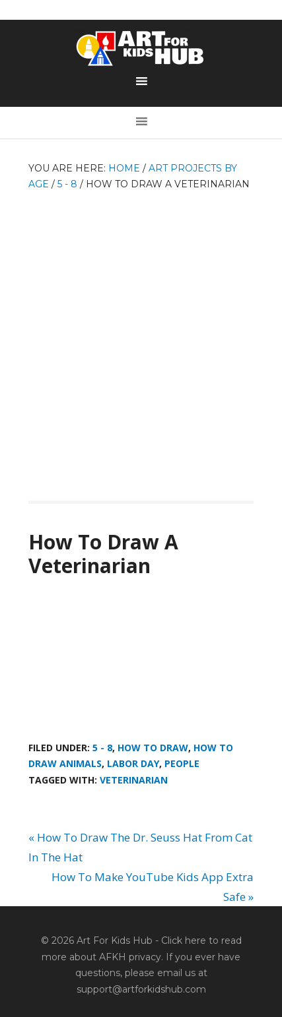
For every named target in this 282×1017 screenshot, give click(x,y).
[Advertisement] (141, 340)
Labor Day (133, 763)
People (181, 763)
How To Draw (153, 747)
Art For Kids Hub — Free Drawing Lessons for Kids (141, 48)
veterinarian (134, 780)
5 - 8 (102, 747)
